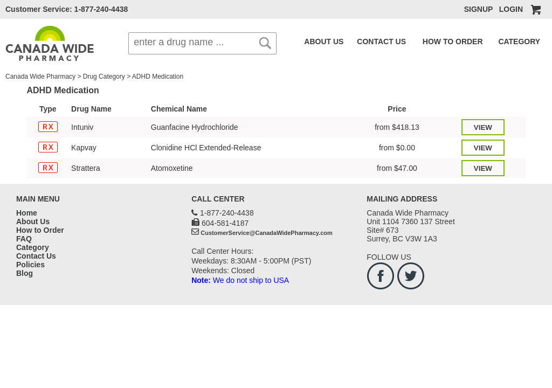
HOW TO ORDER (427, 41)
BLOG (535, 41)
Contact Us (36, 256)
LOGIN (511, 9)
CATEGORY (483, 41)
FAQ (514, 41)
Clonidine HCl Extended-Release (206, 147)
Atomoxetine (172, 168)
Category (32, 247)
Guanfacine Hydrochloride (194, 127)
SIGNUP (478, 9)
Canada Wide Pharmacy (40, 76)
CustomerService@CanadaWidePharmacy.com (267, 233)
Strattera (85, 168)
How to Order (40, 230)
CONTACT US (367, 41)
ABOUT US (320, 41)
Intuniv (82, 127)
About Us (33, 221)
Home (26, 213)
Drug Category (104, 76)
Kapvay (83, 147)
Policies (30, 264)
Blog (24, 273)
